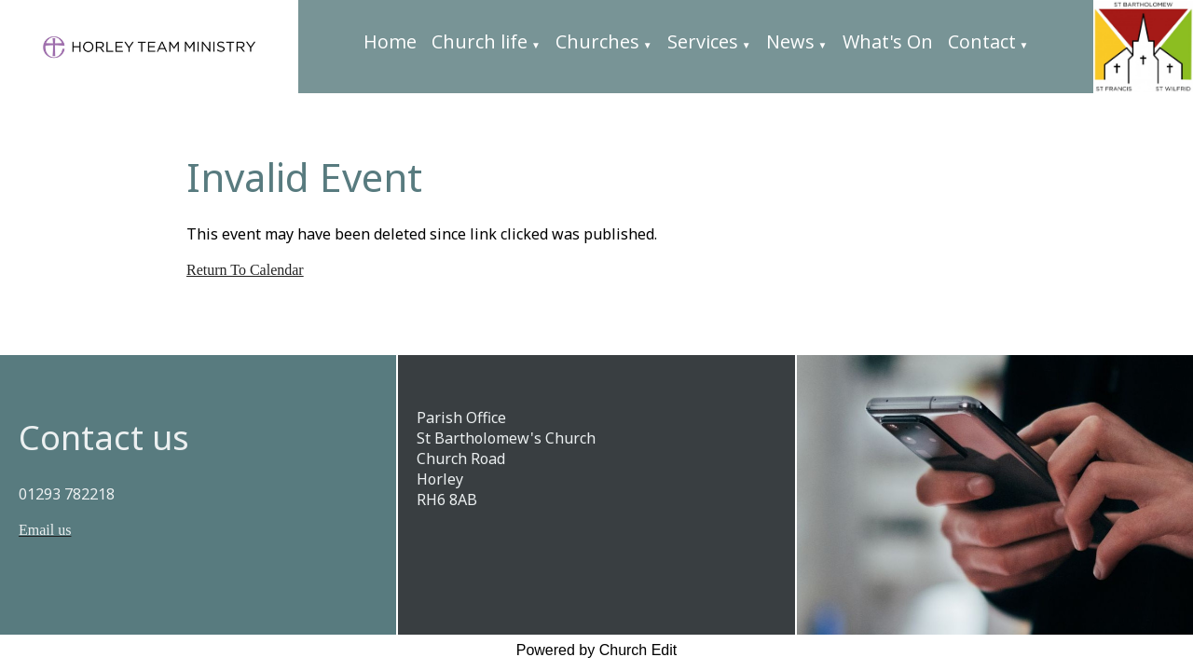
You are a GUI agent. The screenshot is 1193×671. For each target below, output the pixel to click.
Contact (982, 41)
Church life (480, 41)
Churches (597, 41)
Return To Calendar (245, 270)
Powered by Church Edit (597, 650)
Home (390, 41)
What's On (888, 41)
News (790, 41)
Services (702, 41)
